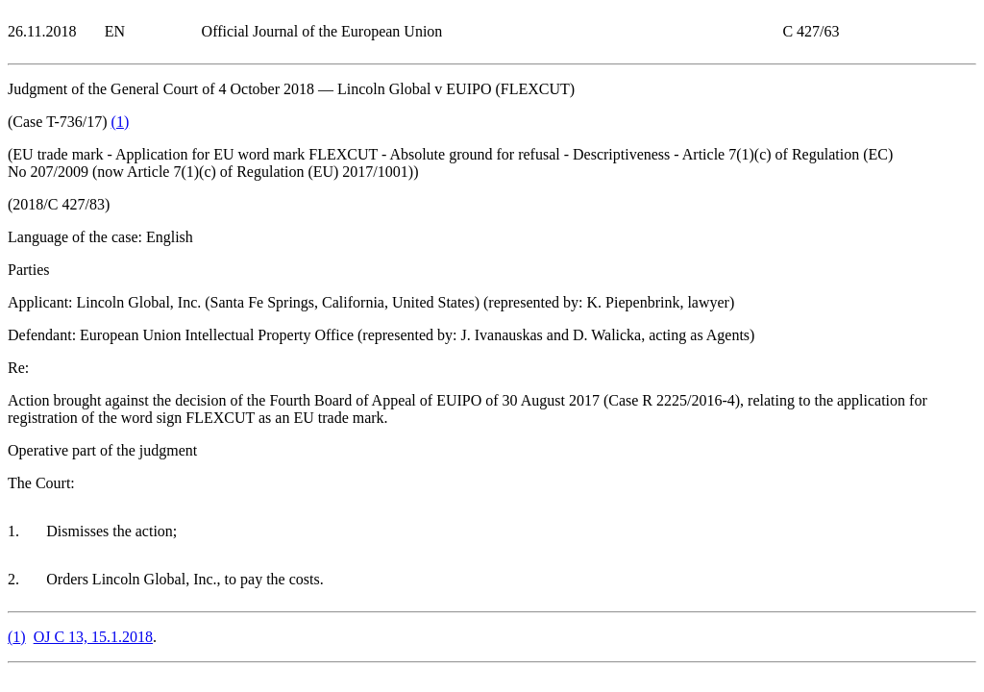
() (120, 121)
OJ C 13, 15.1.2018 (93, 637)
